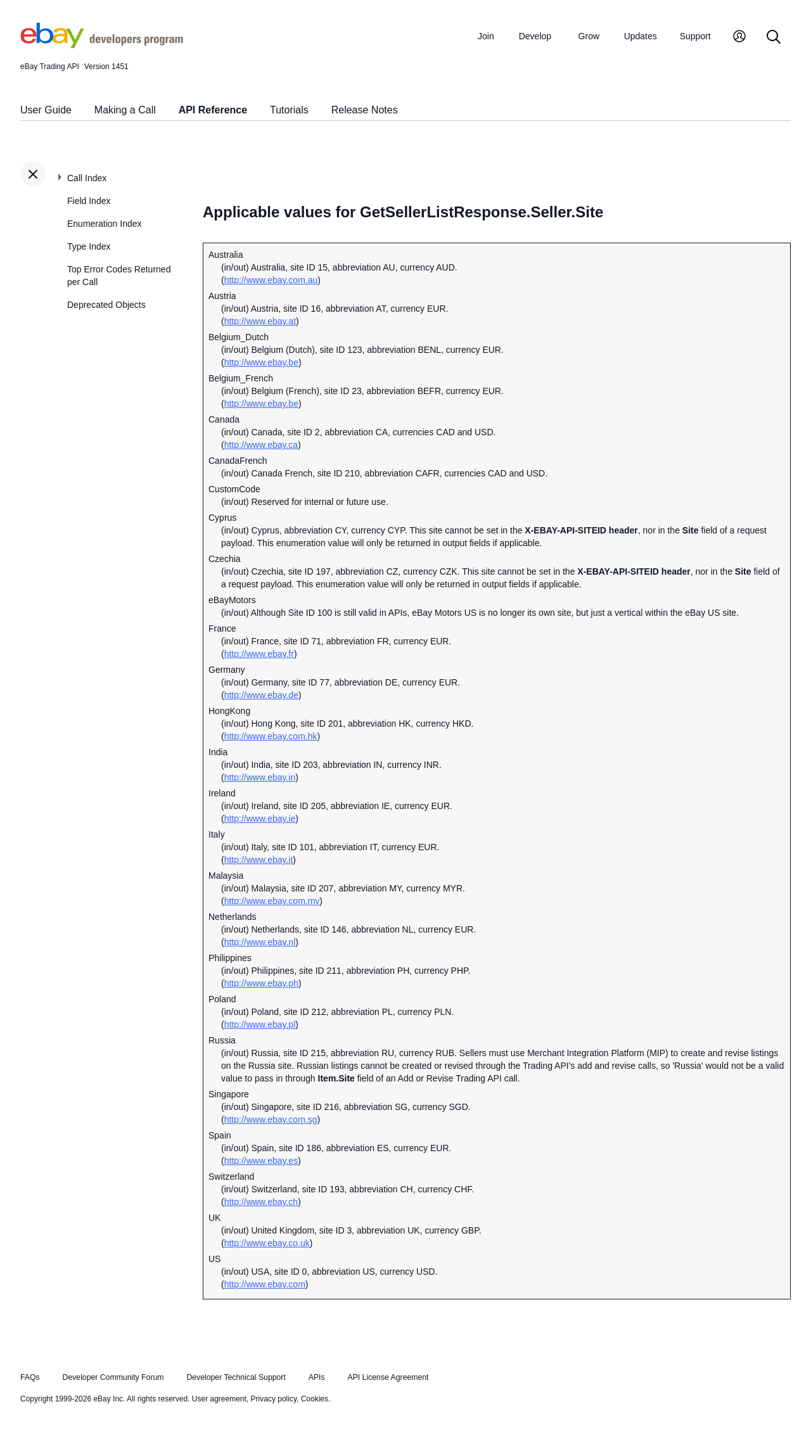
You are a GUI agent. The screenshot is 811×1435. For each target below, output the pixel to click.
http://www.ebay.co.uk (267, 1243)
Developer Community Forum (113, 1377)
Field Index (88, 201)
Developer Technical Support (235, 1377)
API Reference (213, 110)
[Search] (774, 38)
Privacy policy (274, 1398)
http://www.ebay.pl (260, 1024)
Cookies (314, 1398)
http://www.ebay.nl (260, 942)
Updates (640, 36)
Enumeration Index (104, 224)
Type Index (89, 246)
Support (695, 36)
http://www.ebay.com (264, 1284)
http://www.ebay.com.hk (270, 736)
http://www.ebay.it (258, 860)
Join (486, 36)
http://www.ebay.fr (259, 654)
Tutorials (289, 110)
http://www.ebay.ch (261, 1202)
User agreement (219, 1398)
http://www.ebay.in (260, 777)
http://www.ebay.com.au (271, 280)
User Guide (46, 110)
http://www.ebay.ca (261, 445)
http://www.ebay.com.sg (270, 1119)
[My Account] (739, 38)
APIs (317, 1377)
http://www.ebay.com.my (272, 901)
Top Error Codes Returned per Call (118, 275)
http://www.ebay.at (260, 321)
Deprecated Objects (106, 305)
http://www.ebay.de (261, 695)
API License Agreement (387, 1377)
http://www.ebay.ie (260, 818)
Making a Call (125, 110)
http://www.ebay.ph (261, 983)
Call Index (86, 178)
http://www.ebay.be (261, 362)
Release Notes (364, 110)
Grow (588, 36)
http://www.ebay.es (261, 1161)
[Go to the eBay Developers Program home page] (101, 45)
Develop (535, 36)
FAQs (30, 1377)
